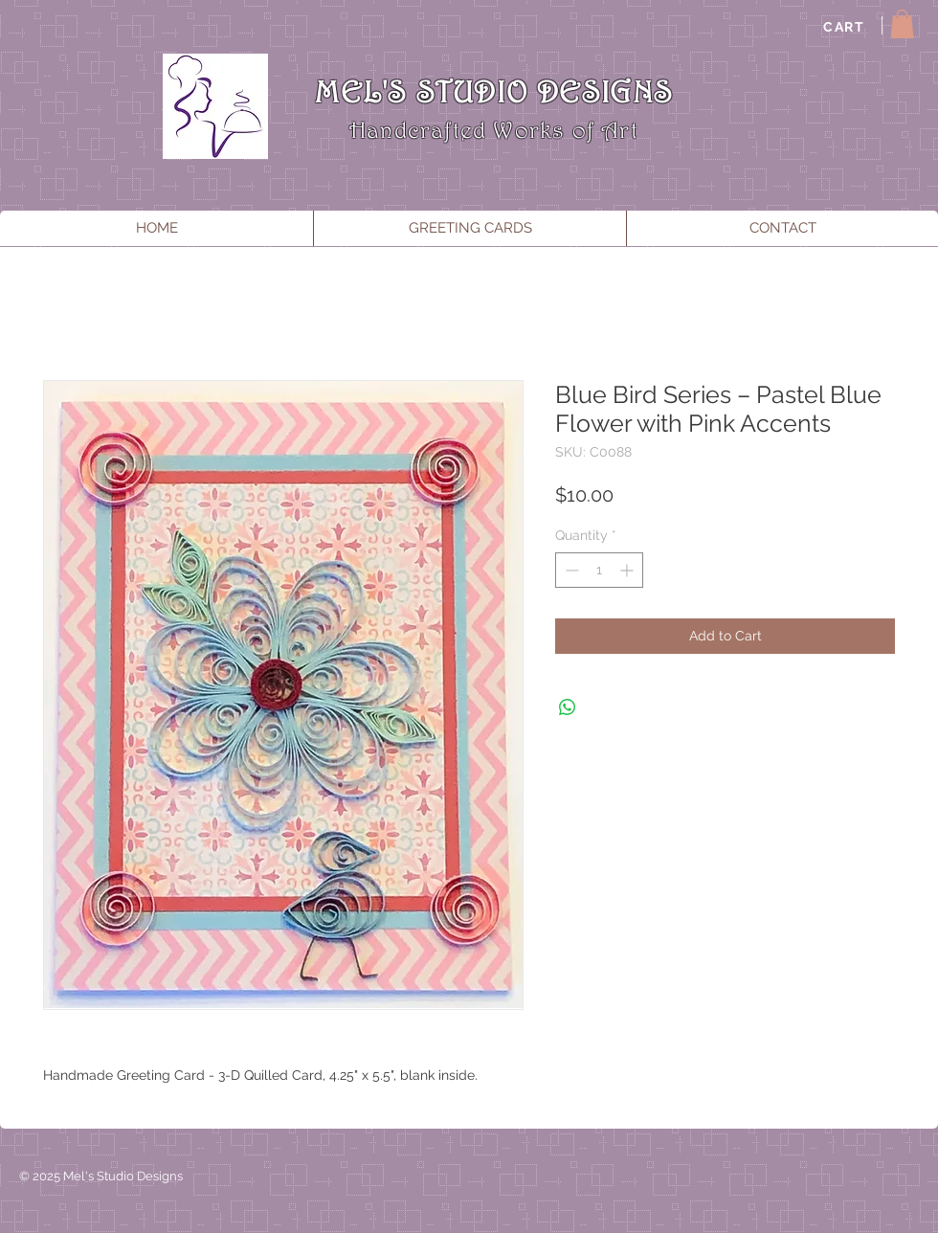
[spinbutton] (599, 570)
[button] (902, 24)
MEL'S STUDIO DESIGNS (494, 91)
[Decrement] (570, 570)
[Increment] (628, 570)
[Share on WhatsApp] (567, 707)
